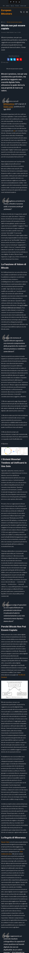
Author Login (23, 5)
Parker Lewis (8, 106)
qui (14, 131)
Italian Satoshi (10, 32)
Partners (17, 5)
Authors (8, 5)
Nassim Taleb (5, 842)
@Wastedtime (8, 104)
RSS (4, 5)
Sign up (12, 5)
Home (3, 22)
